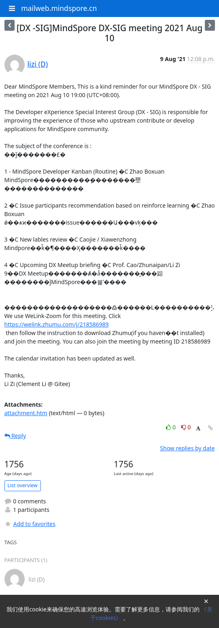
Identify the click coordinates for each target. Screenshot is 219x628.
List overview (23, 485)
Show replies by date (187, 448)
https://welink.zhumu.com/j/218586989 (56, 324)
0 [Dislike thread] (186, 427)
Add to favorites (29, 524)
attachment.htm (25, 413)
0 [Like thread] (171, 427)
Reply (15, 435)
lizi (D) (38, 64)
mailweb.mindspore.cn (59, 8)
